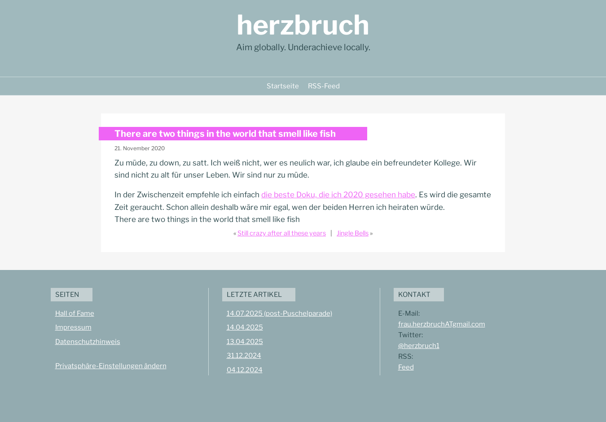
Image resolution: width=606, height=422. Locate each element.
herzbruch (303, 25)
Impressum (73, 327)
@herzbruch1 (418, 346)
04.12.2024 (245, 370)
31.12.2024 (244, 356)
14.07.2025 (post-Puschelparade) (279, 313)
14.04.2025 (245, 327)
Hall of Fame (74, 313)
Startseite (283, 86)
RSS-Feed (324, 86)
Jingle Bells (353, 233)
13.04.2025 (245, 342)
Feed (406, 367)
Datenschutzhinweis (87, 342)
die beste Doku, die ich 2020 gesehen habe (338, 194)
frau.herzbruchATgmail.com (441, 324)
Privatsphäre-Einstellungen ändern (111, 366)
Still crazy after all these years (281, 233)
